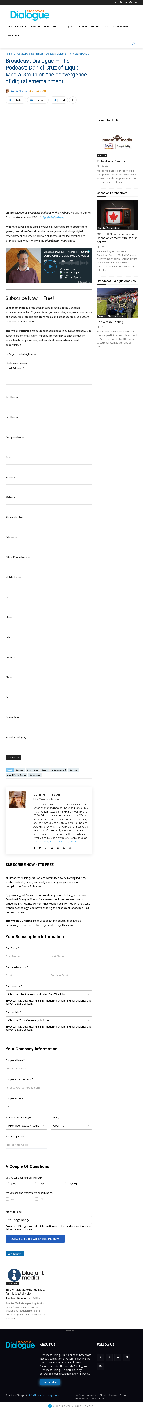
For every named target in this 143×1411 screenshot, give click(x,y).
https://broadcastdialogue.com (48, 799)
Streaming (35, 775)
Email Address (15, 368)
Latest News (12, 1283)
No (43, 1184)
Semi (73, 1184)
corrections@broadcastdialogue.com (56, 841)
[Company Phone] (49, 1106)
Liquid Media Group (52, 217)
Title (8, 457)
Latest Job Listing (109, 120)
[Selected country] (8, 1106)
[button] (133, 44)
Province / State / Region (19, 1117)
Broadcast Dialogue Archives (28, 53)
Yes (13, 1184)
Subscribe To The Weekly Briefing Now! (35, 1238)
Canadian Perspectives (112, 193)
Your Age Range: (14, 1211)
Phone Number (14, 517)
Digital (45, 770)
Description (12, 717)
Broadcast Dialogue (16, 1298)
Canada (19, 770)
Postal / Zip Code (15, 1136)
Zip (7, 697)
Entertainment (59, 770)
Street (9, 617)
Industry (10, 477)
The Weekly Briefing (110, 322)
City (8, 637)
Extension (11, 537)
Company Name (15, 437)
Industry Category (16, 737)
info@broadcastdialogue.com (44, 1395)
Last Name (12, 417)
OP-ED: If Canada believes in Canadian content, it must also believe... (117, 238)
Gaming (73, 770)
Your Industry (14, 986)
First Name (12, 397)
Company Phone (15, 1098)
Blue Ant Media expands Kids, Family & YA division (25, 1291)
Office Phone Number (18, 557)
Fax (8, 597)
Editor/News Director (111, 161)
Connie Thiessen (19, 90)
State (9, 677)
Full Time (102, 155)
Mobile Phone (13, 577)
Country (10, 657)
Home (9, 53)
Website (10, 497)
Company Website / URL (19, 1079)
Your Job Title (13, 1012)
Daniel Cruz (32, 770)
